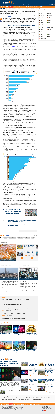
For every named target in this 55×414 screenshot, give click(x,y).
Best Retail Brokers (28, 399)
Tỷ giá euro (23, 397)
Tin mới (4, 297)
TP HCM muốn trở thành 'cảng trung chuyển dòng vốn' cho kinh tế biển (15, 309)
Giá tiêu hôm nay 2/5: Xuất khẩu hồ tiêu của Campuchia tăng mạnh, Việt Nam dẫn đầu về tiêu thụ (28, 287)
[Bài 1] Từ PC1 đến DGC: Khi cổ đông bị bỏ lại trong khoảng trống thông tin (5, 334)
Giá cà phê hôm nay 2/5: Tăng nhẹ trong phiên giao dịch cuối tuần (28, 290)
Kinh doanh (3, 315)
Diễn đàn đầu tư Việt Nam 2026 (36, 399)
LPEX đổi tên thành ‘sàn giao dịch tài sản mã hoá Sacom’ (18, 350)
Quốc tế (1, 352)
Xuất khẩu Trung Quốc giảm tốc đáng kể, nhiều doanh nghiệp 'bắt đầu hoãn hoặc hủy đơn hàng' (9, 291)
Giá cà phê (32, 397)
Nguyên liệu (14, 8)
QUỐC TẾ (15, 6)
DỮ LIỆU (41, 6)
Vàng (19, 8)
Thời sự (3, 305)
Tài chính (14, 352)
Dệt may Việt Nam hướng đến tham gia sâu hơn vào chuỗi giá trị (28, 278)
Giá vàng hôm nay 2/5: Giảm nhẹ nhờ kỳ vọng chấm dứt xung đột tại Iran (29, 284)
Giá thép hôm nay (4, 399)
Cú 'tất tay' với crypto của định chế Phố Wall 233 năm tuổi (33, 380)
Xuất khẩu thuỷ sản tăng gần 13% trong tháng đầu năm (34, 246)
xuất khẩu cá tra (27, 237)
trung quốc (5, 237)
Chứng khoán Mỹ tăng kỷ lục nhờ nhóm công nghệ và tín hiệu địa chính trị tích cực (49, 388)
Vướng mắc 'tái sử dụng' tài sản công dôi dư (33, 387)
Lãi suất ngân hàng (44, 397)
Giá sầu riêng (10, 399)
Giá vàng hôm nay (4, 397)
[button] (22, 258)
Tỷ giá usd (15, 397)
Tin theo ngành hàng (44, 10)
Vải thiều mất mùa (23, 281)
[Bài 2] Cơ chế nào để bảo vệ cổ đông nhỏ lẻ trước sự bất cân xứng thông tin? (31, 351)
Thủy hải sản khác (8, 260)
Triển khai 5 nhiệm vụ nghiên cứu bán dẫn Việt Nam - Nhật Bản (14, 313)
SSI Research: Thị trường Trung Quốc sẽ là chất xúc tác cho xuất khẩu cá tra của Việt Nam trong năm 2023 (22, 221)
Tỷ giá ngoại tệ (10, 397)
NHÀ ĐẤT (22, 6)
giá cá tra (32, 237)
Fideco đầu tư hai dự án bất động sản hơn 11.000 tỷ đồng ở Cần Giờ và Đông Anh (33, 364)
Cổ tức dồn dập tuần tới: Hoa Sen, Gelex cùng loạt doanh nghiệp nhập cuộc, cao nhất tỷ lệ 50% (31, 334)
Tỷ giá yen (19, 397)
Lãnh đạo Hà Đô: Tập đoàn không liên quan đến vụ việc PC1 (13, 391)
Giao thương (38, 8)
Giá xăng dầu (50, 397)
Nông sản (23, 8)
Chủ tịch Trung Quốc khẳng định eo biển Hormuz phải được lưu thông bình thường (9, 285)
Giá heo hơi (28, 397)
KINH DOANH (37, 6)
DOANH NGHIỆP (32, 6)
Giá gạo (18, 399)
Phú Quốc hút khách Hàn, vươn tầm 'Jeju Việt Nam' (12, 304)
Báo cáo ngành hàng (30, 8)
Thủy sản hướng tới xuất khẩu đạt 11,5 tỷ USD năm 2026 (34, 252)
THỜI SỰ (4, 6)
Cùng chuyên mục (24, 266)
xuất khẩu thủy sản (20, 237)
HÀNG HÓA (11, 6)
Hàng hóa (2, 8)
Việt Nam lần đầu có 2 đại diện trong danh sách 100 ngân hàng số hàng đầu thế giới (18, 334)
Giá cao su (22, 399)
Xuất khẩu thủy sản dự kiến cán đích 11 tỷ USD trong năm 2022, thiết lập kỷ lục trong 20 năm (22, 225)
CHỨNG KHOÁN (27, 6)
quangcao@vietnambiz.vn (48, 408)
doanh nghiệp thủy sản (12, 237)
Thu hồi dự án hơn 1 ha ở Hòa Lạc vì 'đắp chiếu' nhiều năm (13, 318)
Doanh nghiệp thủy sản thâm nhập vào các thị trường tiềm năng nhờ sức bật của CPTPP (22, 25)
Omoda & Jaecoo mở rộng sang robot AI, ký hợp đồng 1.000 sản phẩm (15, 299)
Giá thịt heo (14, 399)
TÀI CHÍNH (18, 6)
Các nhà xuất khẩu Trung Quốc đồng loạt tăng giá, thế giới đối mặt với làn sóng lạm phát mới (9, 282)
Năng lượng (8, 8)
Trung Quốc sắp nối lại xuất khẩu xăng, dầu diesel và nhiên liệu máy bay (9, 278)
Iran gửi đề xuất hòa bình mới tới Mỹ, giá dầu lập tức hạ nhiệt (5, 350)
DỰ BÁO (7, 6)
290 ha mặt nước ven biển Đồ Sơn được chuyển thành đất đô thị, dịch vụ (49, 372)
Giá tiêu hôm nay (37, 397)
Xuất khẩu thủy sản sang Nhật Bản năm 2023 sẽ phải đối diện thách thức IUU (13, 211)
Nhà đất (3, 320)
